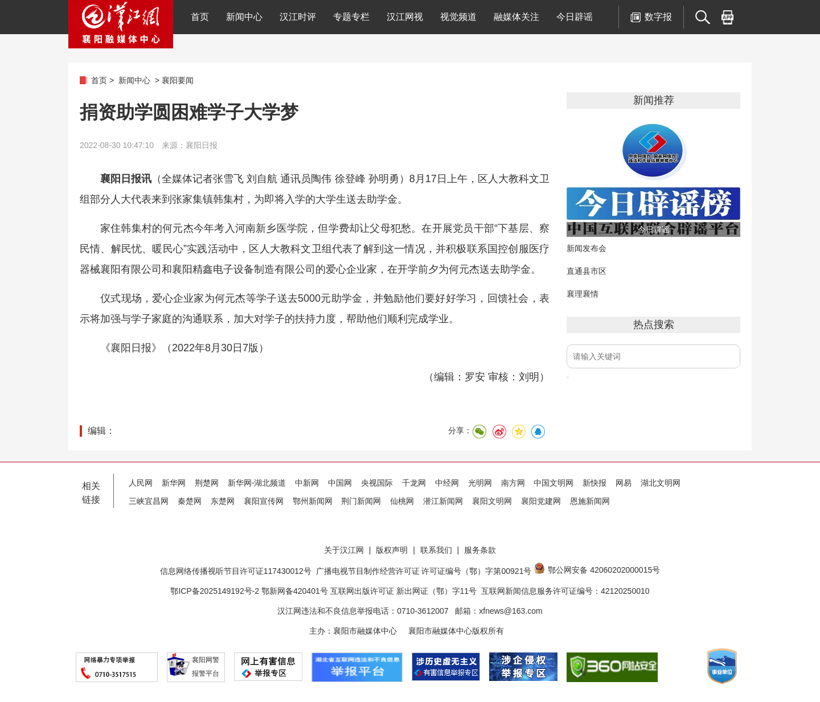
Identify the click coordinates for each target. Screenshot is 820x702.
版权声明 (392, 550)
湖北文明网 (660, 482)
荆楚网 (207, 482)
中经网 (447, 482)
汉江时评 (298, 17)
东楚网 (223, 501)
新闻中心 (244, 17)
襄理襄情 (582, 293)
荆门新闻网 (361, 501)
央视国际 (377, 482)
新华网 (174, 482)
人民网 (141, 482)
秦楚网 (190, 501)
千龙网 (414, 482)
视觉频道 (458, 17)
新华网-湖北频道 (257, 482)
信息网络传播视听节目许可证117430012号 (235, 571)
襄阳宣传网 (264, 501)
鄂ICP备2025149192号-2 (215, 591)
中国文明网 (553, 482)
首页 (200, 17)
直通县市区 (586, 271)
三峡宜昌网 (149, 501)
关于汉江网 (344, 550)
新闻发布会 (586, 248)
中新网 (307, 482)
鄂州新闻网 (313, 501)
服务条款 (480, 550)
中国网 (340, 482)
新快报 (594, 482)
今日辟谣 (574, 17)
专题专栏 (351, 17)
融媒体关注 (516, 17)
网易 (624, 482)
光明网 (480, 482)
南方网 (513, 482)
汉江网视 (405, 17)
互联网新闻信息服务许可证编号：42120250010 (565, 591)
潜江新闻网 (443, 501)
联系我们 (436, 550)
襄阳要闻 (178, 80)
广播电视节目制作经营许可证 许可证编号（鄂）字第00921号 (424, 571)
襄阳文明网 (492, 501)
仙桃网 (402, 501)
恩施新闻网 (590, 501)
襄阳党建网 (541, 501)
